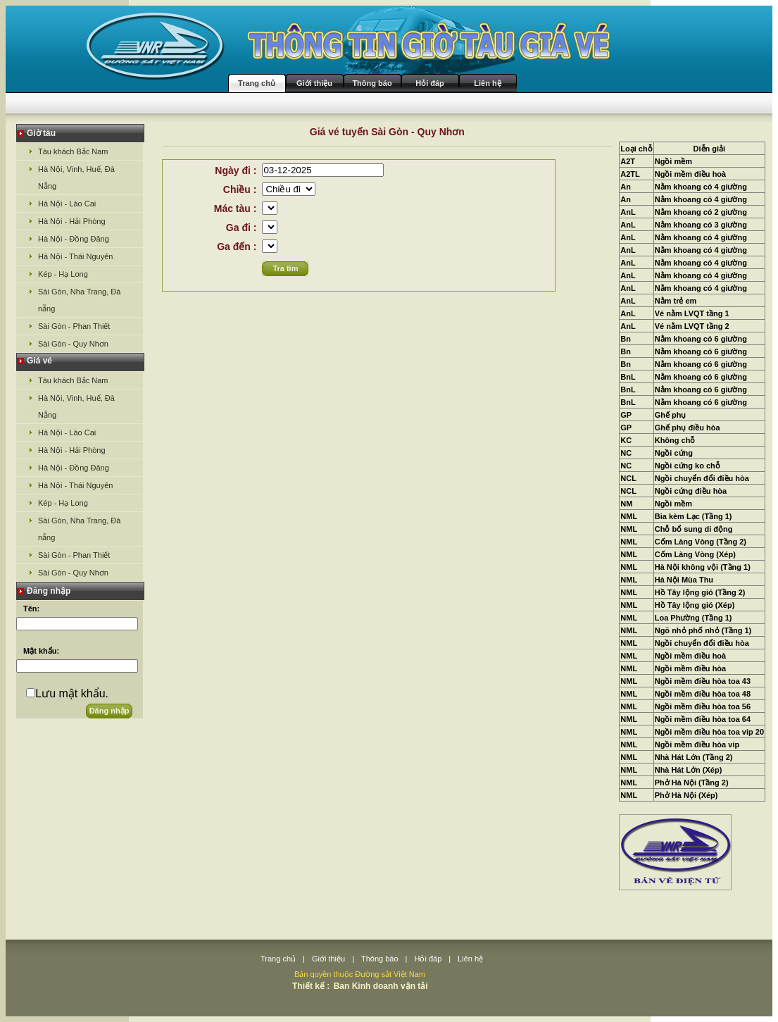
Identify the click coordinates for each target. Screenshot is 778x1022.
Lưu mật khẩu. (71, 693)
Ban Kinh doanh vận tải (381, 986)
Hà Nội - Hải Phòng (72, 221)
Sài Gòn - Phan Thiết (74, 326)
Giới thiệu (314, 83)
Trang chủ (256, 83)
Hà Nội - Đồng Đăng (73, 239)
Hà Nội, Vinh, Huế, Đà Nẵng (76, 177)
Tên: (31, 608)
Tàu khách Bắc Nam (73, 151)
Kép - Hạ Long (63, 274)
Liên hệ (487, 83)
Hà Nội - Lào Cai (67, 203)
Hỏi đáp (429, 83)
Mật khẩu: (41, 651)
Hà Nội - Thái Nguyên (75, 256)
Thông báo (371, 83)
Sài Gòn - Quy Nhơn (73, 343)
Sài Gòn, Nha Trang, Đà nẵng (79, 300)
